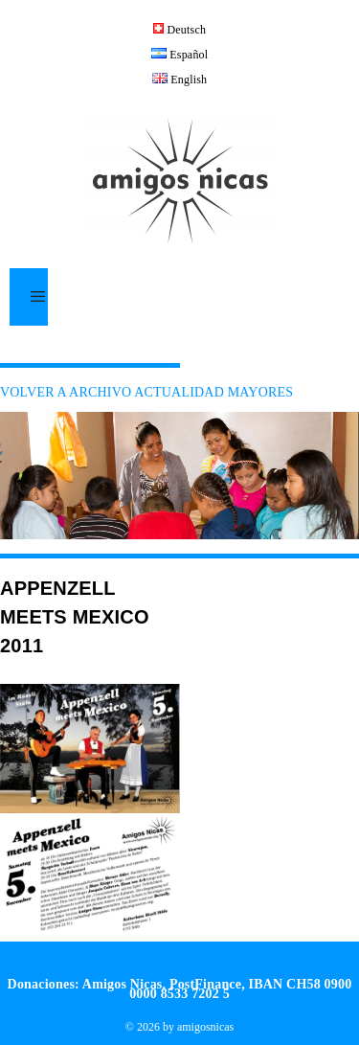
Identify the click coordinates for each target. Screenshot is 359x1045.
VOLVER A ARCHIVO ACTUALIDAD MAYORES (146, 392)
